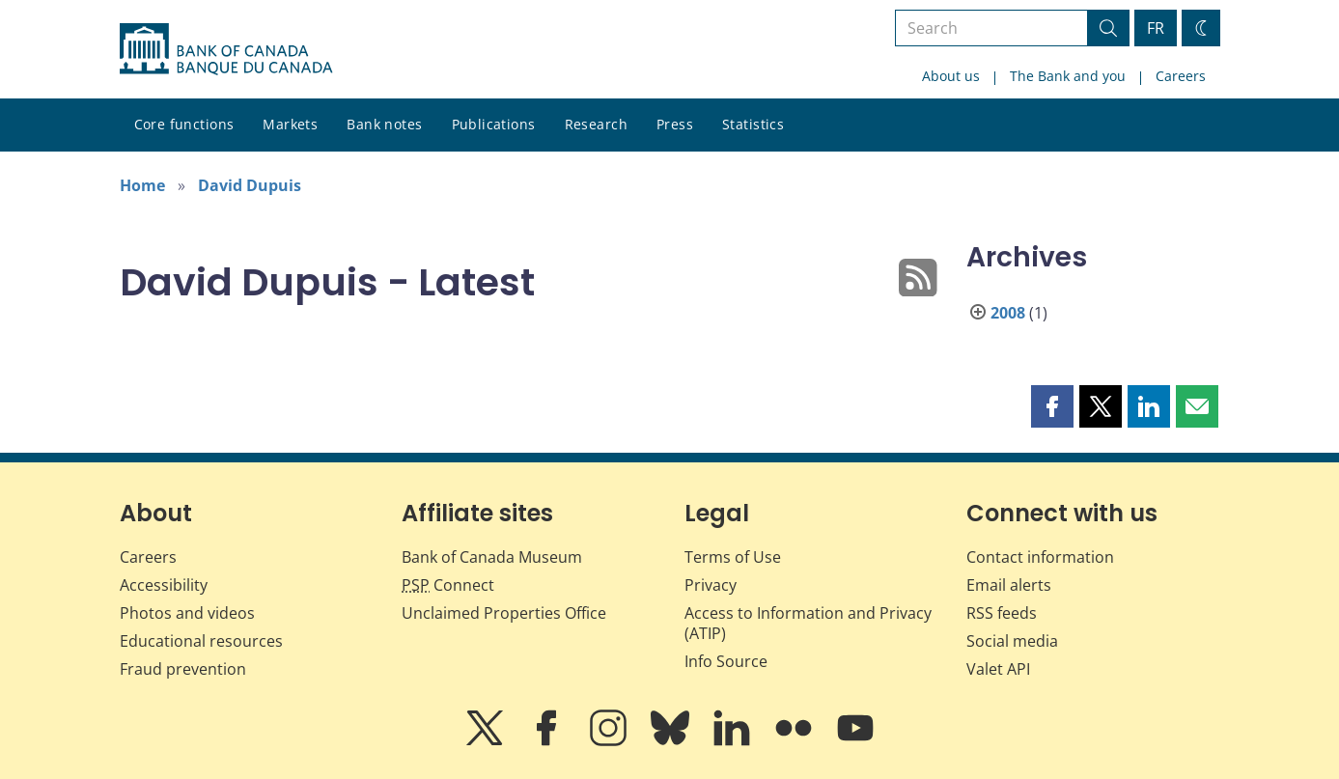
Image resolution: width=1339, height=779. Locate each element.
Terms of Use (732, 557)
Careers (1181, 76)
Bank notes (384, 124)
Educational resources (201, 641)
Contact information (1040, 557)
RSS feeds (1001, 613)
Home (142, 185)
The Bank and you (1068, 76)
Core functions (184, 124)
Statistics (753, 124)
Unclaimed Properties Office (504, 613)
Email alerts (1008, 585)
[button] (1052, 406)
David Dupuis (249, 185)
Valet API (998, 669)
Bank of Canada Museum (492, 557)
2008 (1007, 312)
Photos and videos (187, 613)
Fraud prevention (183, 669)
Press (674, 124)
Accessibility (164, 585)
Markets (290, 124)
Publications (494, 124)
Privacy (710, 585)
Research (596, 124)
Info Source (725, 661)
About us (951, 76)
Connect (448, 585)
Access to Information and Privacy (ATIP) (808, 623)
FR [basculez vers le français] (1155, 28)
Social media (1012, 641)
